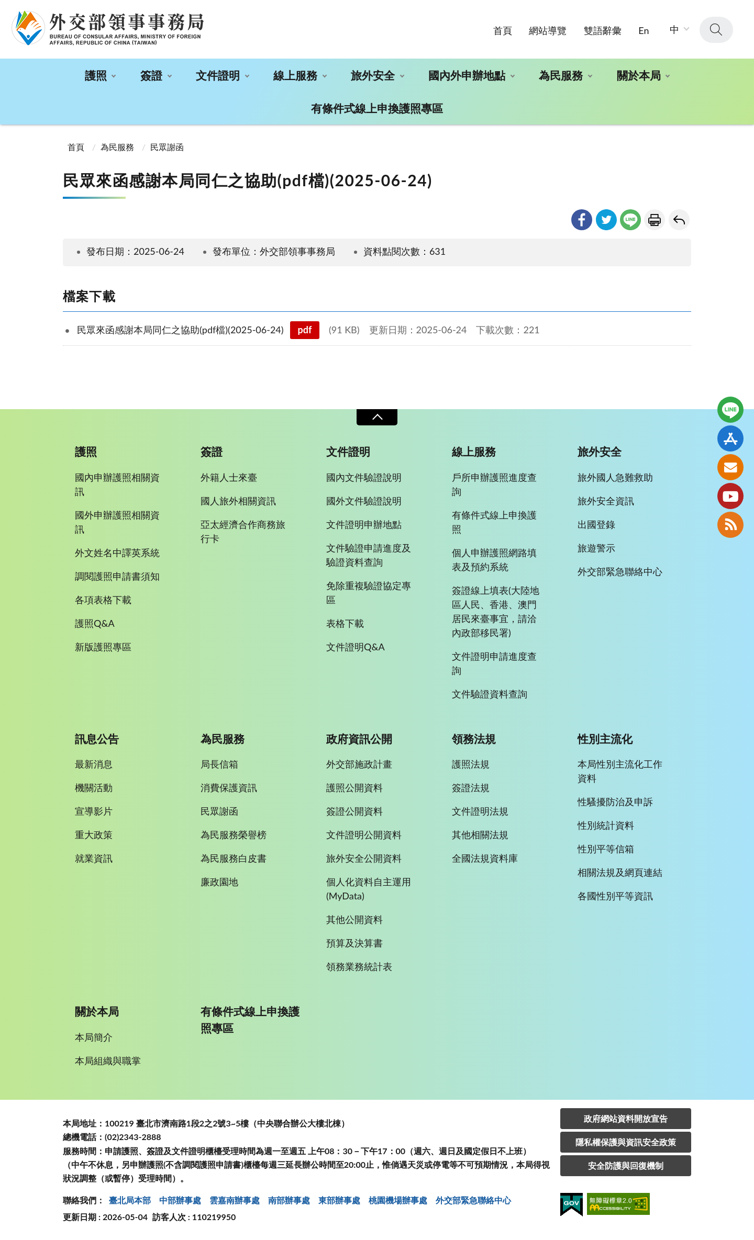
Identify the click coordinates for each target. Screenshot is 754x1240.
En (643, 30)
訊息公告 (97, 739)
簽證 (151, 75)
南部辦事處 (289, 1200)
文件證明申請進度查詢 (494, 663)
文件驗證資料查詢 (489, 694)
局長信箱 (219, 764)
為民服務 (561, 75)
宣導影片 (94, 811)
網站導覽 (548, 30)
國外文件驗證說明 (364, 500)
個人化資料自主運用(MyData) (368, 888)
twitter (606, 219)
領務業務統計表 (359, 966)
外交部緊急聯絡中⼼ (473, 1200)
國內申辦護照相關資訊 (117, 484)
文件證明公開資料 (364, 834)
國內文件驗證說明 (364, 477)
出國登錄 (596, 524)
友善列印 (654, 219)
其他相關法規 (480, 834)
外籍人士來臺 (229, 477)
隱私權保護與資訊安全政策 (625, 1142)
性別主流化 (605, 739)
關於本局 (639, 75)
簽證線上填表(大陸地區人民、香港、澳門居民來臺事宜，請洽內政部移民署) (495, 611)
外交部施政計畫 (359, 764)
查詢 (716, 30)
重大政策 (94, 834)
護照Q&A (95, 623)
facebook (581, 219)
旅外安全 (373, 75)
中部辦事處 (180, 1200)
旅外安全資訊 (606, 500)
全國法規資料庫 (485, 858)
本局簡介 (94, 1037)
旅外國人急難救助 (615, 477)
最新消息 (94, 764)
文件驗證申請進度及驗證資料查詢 (368, 555)
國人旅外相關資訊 (238, 500)
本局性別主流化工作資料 (620, 771)
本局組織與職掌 (108, 1060)
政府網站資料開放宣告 (626, 1118)
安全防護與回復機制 (625, 1165)
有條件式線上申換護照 (494, 522)
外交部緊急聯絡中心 (620, 571)
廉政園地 (219, 881)
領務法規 (474, 739)
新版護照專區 (103, 646)
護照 (96, 75)
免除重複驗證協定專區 (368, 592)
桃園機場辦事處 (398, 1200)
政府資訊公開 (359, 739)
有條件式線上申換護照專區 (377, 108)
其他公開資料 (354, 919)
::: (6, 9)
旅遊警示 (596, 548)
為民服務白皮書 (234, 858)
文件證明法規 (480, 811)
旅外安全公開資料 (364, 858)
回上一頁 (679, 219)
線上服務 (295, 75)
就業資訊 (94, 858)
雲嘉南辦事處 (234, 1200)
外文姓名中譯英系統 (117, 552)
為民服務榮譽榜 (234, 834)
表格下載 (345, 623)
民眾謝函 (167, 147)
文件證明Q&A (355, 646)
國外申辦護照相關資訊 (117, 522)
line (630, 219)
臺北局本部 (130, 1200)
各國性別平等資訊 (615, 895)
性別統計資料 (606, 825)
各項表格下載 (103, 599)
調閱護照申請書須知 (117, 576)
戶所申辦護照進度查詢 (494, 484)
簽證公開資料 (354, 811)
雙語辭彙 (603, 30)
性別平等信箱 (606, 848)
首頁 (502, 30)
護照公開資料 (354, 787)
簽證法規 (471, 787)
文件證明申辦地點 (364, 524)
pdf (305, 329)
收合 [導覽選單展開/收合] (377, 417)
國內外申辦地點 (466, 75)
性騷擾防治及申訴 (615, 801)
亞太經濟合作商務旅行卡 (243, 531)
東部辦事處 (339, 1200)
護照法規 (471, 764)
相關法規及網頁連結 (620, 872)
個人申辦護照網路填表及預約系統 (494, 559)
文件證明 (218, 75)
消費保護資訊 (229, 787)
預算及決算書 (354, 943)
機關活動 (94, 787)
